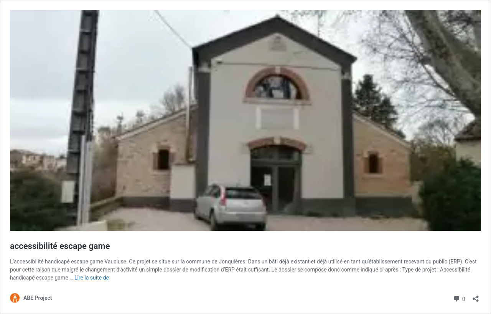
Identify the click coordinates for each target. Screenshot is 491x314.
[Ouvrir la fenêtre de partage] (475, 296)
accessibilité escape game (60, 246)
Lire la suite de (91, 278)
